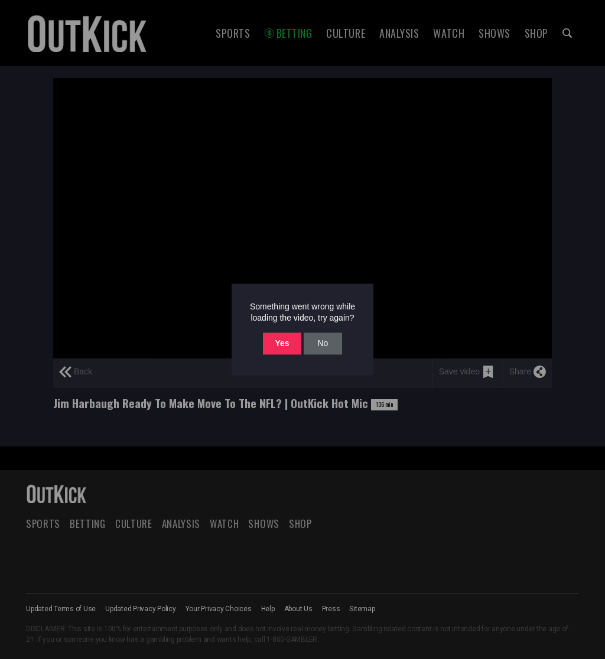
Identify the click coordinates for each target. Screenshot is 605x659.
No (322, 343)
